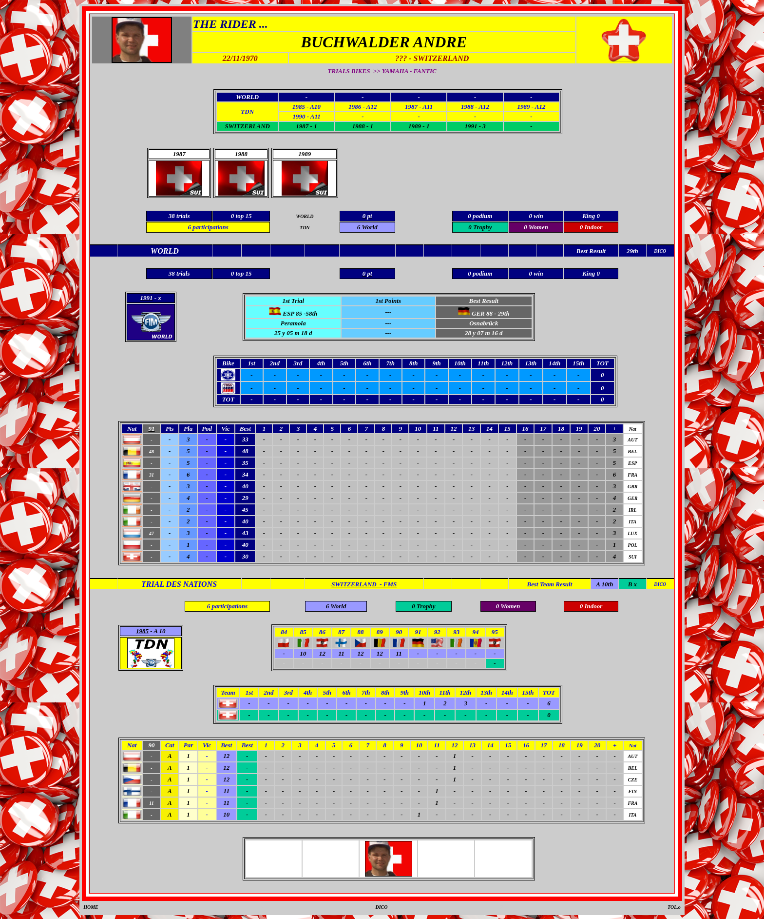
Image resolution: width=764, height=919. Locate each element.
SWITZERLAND (247, 126)
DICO (381, 907)
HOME (90, 907)
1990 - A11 (306, 116)
